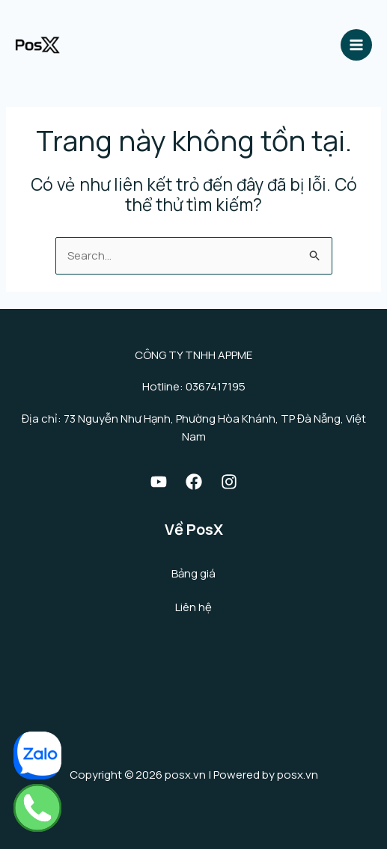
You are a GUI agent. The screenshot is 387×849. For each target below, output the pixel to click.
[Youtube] (158, 481)
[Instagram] (229, 481)
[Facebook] (194, 481)
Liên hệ (193, 607)
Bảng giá (193, 573)
